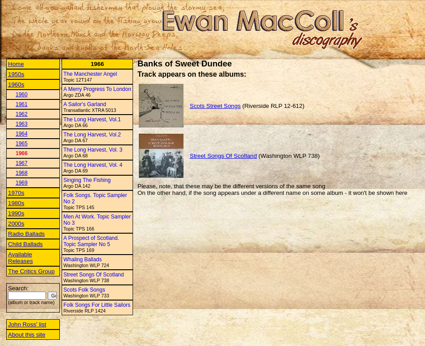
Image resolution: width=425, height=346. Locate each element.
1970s (16, 192)
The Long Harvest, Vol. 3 (92, 150)
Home (16, 64)
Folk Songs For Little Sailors (96, 305)
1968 (22, 173)
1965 (22, 143)
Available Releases (20, 257)
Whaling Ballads (82, 259)
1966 (22, 153)
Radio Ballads (26, 234)
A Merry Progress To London (97, 89)
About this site (27, 334)
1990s (16, 213)
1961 (22, 104)
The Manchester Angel (90, 74)
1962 (22, 114)
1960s (16, 84)
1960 (22, 94)
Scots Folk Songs (84, 290)
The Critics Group (31, 271)
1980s (16, 203)
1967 (22, 163)
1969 (22, 183)
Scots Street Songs (215, 106)
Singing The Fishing (87, 180)
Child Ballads (25, 244)
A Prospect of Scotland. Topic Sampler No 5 (91, 241)
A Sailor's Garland (84, 104)
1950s (16, 74)
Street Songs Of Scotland (93, 275)
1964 (22, 134)
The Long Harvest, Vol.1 (92, 119)
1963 (22, 124)
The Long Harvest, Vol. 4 (92, 165)
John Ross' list (27, 324)
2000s (16, 223)
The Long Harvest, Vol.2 (92, 135)
